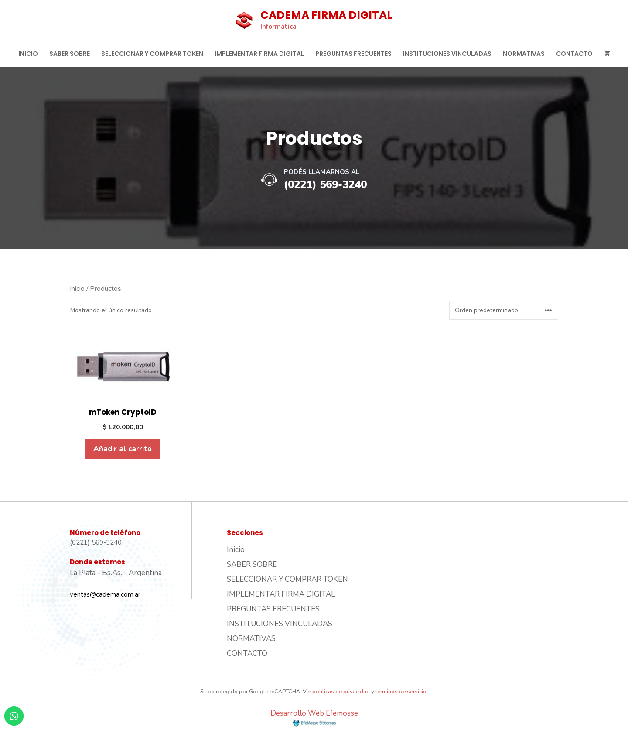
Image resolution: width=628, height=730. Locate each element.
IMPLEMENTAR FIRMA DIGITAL (259, 53)
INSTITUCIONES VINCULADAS (447, 53)
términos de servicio (401, 692)
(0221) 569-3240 (325, 184)
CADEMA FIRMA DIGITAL (326, 15)
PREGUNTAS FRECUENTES (353, 53)
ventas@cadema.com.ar (105, 594)
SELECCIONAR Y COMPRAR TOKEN (152, 53)
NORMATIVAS (524, 53)
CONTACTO (574, 53)
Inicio (28, 53)
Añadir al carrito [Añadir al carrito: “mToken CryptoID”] (122, 449)
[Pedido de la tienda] (503, 310)
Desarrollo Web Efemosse (314, 717)
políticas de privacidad (341, 692)
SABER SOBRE (69, 53)
